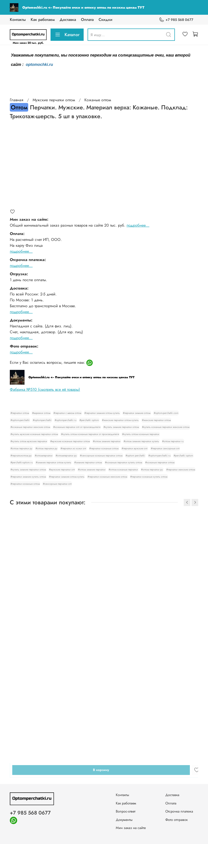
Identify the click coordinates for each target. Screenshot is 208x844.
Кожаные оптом (97, 100)
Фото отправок (176, 819)
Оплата (87, 19)
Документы (124, 819)
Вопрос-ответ (125, 811)
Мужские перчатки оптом (54, 100)
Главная (16, 100)
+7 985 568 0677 (176, 19)
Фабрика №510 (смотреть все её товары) (45, 389)
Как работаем (43, 19)
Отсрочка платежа (179, 811)
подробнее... (138, 225)
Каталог (67, 34)
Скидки (105, 19)
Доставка (68, 19)
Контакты (18, 19)
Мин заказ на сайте (131, 827)
